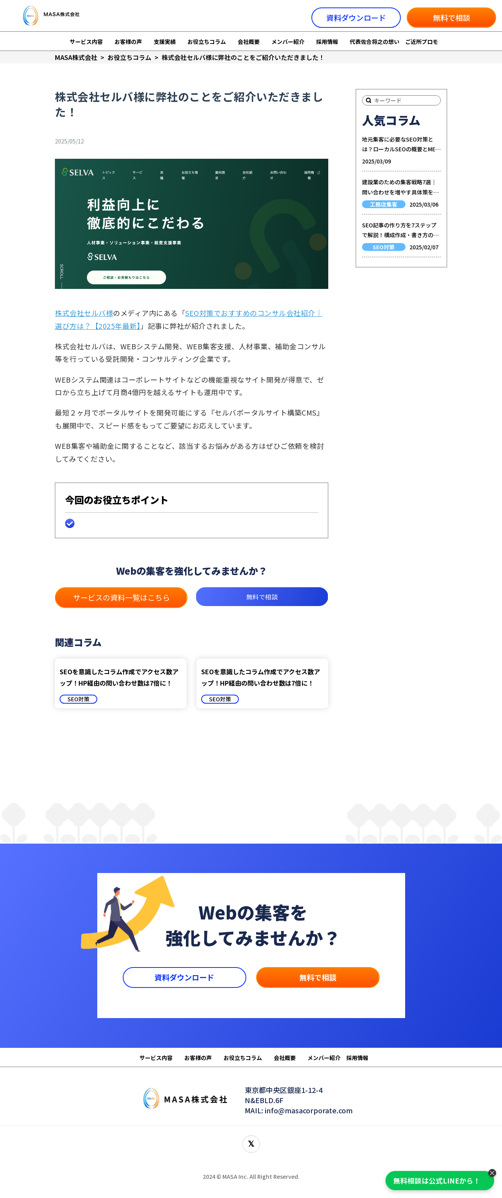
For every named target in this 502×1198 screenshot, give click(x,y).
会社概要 (249, 41)
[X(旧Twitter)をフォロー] (251, 1144)
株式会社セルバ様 (84, 313)
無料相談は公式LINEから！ (436, 1180)
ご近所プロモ (421, 41)
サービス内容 (86, 41)
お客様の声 (128, 41)
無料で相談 (451, 17)
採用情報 (327, 41)
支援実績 (165, 41)
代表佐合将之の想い (374, 41)
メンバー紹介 (287, 41)
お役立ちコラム (206, 41)
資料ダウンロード (356, 17)
